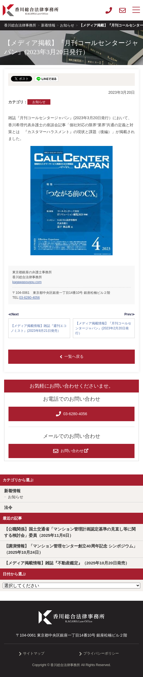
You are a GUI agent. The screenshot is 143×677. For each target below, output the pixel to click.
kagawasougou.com (27, 282)
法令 (8, 507)
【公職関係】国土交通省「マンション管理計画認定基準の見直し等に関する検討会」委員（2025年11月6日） (70, 532)
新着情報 (12, 490)
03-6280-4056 (29, 298)
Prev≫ (129, 314)
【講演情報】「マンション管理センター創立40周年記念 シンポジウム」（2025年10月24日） (70, 549)
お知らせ (38, 102)
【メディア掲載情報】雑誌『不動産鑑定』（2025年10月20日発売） (66, 563)
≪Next (13, 314)
